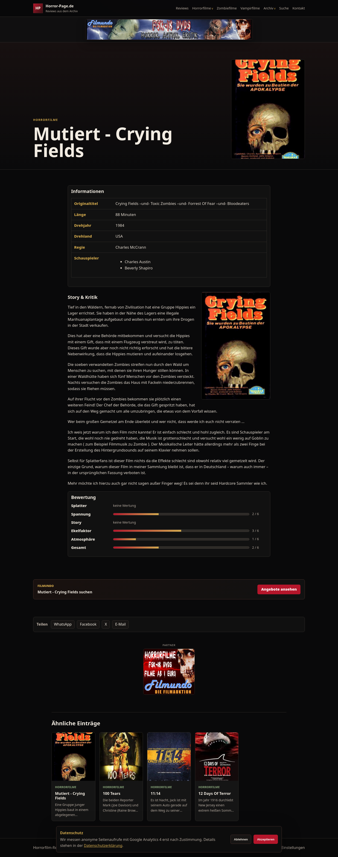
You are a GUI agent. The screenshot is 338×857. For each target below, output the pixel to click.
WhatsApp (63, 624)
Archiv (269, 8)
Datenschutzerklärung (103, 845)
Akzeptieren (265, 839)
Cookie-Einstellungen (286, 847)
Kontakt (298, 8)
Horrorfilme (201, 8)
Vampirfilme (250, 8)
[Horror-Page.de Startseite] (57, 8)
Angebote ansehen (279, 589)
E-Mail (120, 624)
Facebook (88, 624)
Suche (284, 8)
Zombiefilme (227, 8)
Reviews (182, 8)
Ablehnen (241, 839)
